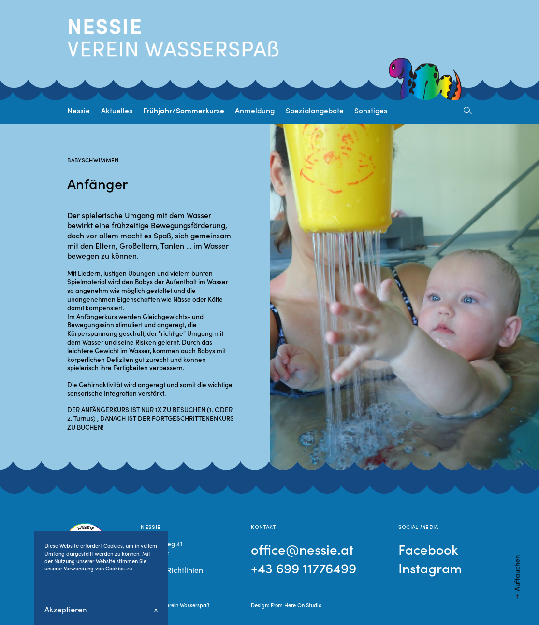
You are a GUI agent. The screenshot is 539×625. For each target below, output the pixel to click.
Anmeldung (255, 110)
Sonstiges (370, 110)
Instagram (430, 567)
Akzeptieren (65, 609)
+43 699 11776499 (303, 567)
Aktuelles (116, 110)
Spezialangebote (315, 110)
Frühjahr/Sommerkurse (183, 110)
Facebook (428, 548)
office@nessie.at (302, 548)
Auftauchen (517, 573)
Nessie (78, 110)
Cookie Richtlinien (172, 569)
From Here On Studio (296, 605)
